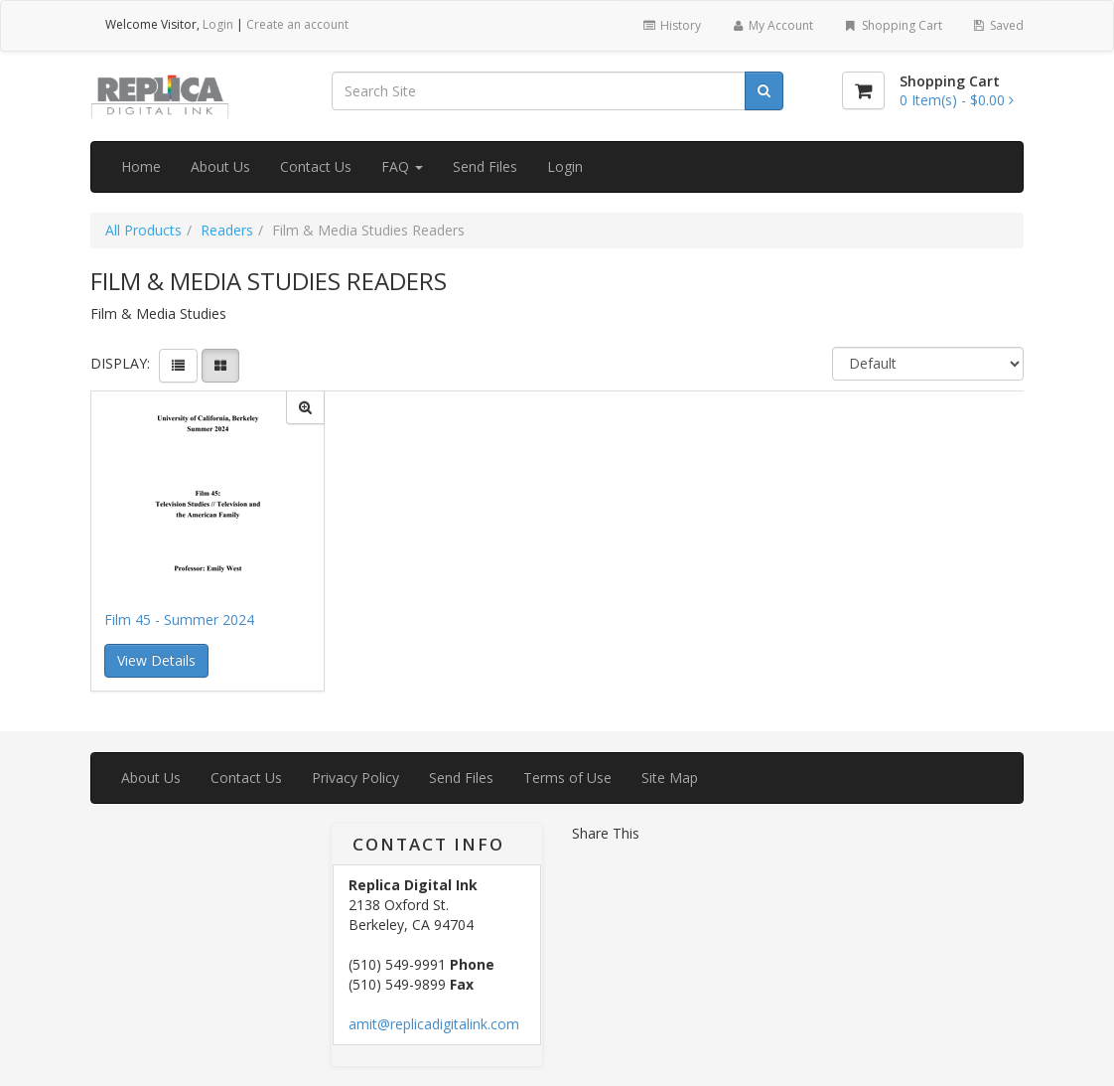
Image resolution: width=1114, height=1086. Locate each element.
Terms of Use (567, 777)
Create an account (297, 24)
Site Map (669, 777)
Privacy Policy (355, 777)
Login (218, 24)
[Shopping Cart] (863, 90)
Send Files (485, 166)
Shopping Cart (892, 25)
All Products (143, 230)
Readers (227, 230)
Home (141, 166)
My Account (772, 25)
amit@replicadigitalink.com (433, 1023)
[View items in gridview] (220, 366)
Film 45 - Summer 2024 (179, 619)
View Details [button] (156, 660)
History (670, 25)
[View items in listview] (178, 366)
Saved (998, 25)
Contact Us (315, 166)
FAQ (402, 166)
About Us (220, 166)
